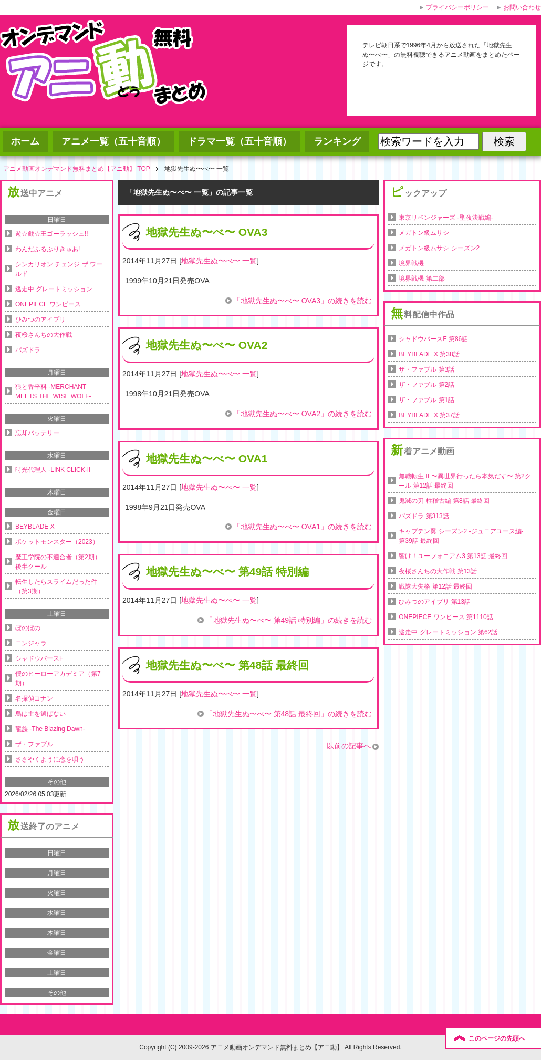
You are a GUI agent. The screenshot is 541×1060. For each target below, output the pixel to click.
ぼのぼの (27, 628)
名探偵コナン (34, 698)
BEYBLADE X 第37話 (429, 415)
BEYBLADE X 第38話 (429, 354)
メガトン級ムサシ (424, 232)
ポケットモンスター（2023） (57, 542)
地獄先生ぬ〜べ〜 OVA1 (206, 458)
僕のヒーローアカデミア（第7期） (58, 678)
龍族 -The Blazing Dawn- (50, 729)
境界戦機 (411, 263)
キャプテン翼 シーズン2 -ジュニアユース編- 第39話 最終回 (461, 536)
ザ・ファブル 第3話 (426, 369)
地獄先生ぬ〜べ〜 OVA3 (206, 232)
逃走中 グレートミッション (53, 289)
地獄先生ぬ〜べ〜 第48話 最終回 (227, 665)
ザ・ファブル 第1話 (426, 400)
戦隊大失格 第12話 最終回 (435, 586)
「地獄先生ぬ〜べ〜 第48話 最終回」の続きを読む (288, 713)
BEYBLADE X (35, 526)
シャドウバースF (39, 658)
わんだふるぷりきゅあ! (47, 249)
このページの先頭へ (497, 1038)
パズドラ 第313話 (424, 516)
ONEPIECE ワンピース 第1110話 (446, 617)
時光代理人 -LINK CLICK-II (52, 470)
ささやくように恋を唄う (50, 759)
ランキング (337, 141)
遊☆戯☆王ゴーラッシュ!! (51, 234)
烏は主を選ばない (40, 713)
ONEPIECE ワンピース (48, 304)
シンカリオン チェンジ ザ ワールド (58, 269)
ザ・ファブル (34, 744)
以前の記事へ (349, 746)
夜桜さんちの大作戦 (43, 334)
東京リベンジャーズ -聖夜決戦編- (446, 217)
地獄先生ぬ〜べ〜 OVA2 (206, 345)
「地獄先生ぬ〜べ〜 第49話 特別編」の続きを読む (288, 620)
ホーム (25, 141)
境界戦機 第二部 (421, 278)
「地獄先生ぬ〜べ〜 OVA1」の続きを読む (302, 526)
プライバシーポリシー (457, 7)
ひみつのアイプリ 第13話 (435, 601)
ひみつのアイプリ (40, 319)
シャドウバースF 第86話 (433, 339)
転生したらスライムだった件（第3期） (56, 586)
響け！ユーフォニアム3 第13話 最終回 (453, 556)
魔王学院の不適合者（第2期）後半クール (58, 561)
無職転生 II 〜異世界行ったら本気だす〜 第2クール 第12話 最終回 (464, 480)
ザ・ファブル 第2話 (426, 384)
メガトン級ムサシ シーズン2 (439, 248)
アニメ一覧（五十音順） (113, 141)
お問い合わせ (522, 7)
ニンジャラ (31, 643)
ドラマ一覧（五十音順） (240, 141)
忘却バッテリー (37, 433)
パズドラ (27, 350)
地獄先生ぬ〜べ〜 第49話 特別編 (227, 571)
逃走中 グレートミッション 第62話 (448, 632)
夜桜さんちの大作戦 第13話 (438, 571)
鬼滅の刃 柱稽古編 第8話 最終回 (444, 501)
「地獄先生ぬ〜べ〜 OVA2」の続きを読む (302, 413)
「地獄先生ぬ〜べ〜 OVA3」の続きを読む (302, 300)
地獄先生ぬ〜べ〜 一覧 (219, 260)
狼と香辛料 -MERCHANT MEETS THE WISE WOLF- (53, 391)
